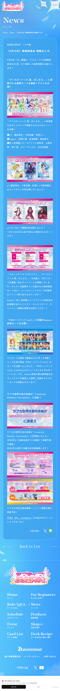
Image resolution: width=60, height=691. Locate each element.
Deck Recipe (41, 635)
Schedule (15, 616)
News (12, 32)
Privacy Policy (33, 683)
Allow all (13, 687)
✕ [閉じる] (57, 678)
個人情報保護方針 (13, 656)
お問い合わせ (50, 656)
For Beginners (43, 596)
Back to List (30, 546)
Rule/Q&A (16, 606)
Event (12, 625)
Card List (15, 635)
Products (38, 616)
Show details (55, 686)
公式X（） (20, 517)
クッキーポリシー (32, 656)
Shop (36, 625)
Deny (38, 687)
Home (5, 32)
